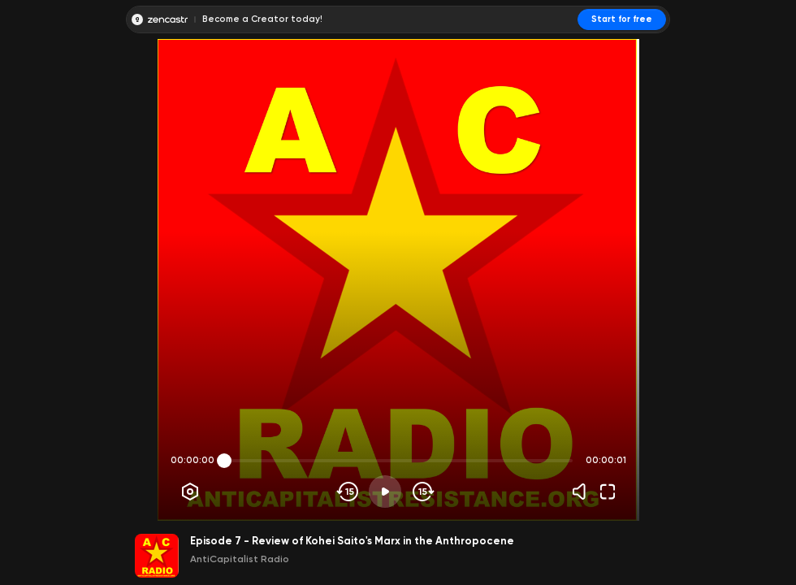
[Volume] (583, 491)
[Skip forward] (422, 491)
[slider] (224, 460)
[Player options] (190, 491)
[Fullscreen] (607, 491)
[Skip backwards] (348, 491)
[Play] (385, 491)
